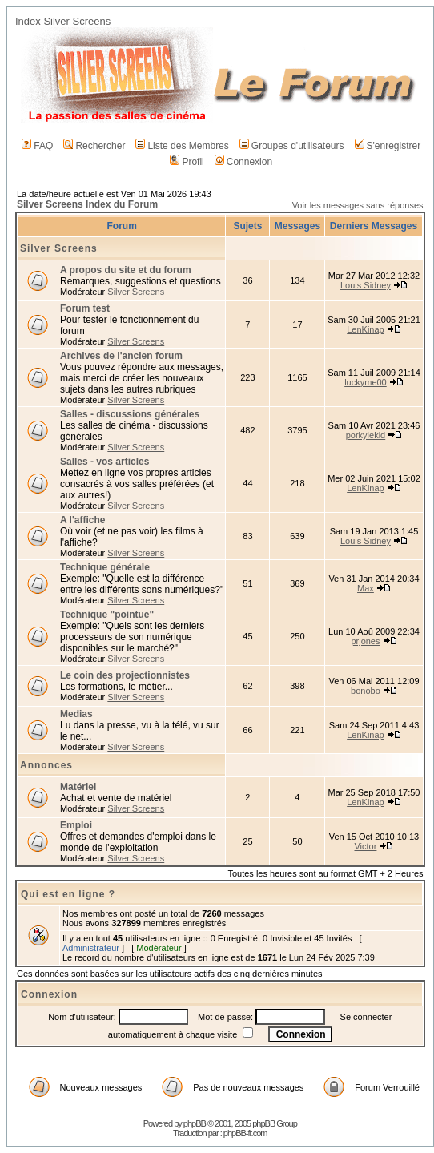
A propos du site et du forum (125, 270)
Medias (76, 714)
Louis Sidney (365, 285)
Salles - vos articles (104, 461)
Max (365, 588)
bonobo (365, 690)
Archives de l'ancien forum (121, 355)
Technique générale (105, 567)
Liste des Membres (181, 145)
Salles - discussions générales (129, 414)
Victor (365, 846)
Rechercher (94, 145)
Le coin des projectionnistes (125, 675)
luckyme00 (365, 382)
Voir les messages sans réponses (358, 205)
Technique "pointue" (107, 614)
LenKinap (365, 329)
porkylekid (366, 435)
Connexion (243, 161)
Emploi (76, 825)
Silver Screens (59, 248)
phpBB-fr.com (245, 1133)
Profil (186, 161)
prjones (365, 641)
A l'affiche (82, 520)
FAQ (37, 145)
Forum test (85, 308)
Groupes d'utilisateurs (291, 145)
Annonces (46, 765)
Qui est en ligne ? (68, 894)
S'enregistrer (388, 145)
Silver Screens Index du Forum (87, 204)
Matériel (78, 786)
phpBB (194, 1123)
